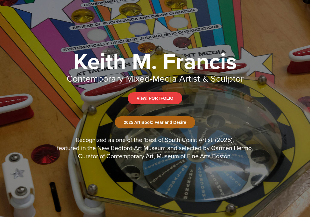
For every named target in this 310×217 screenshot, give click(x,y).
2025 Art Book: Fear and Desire (155, 122)
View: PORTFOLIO (155, 98)
